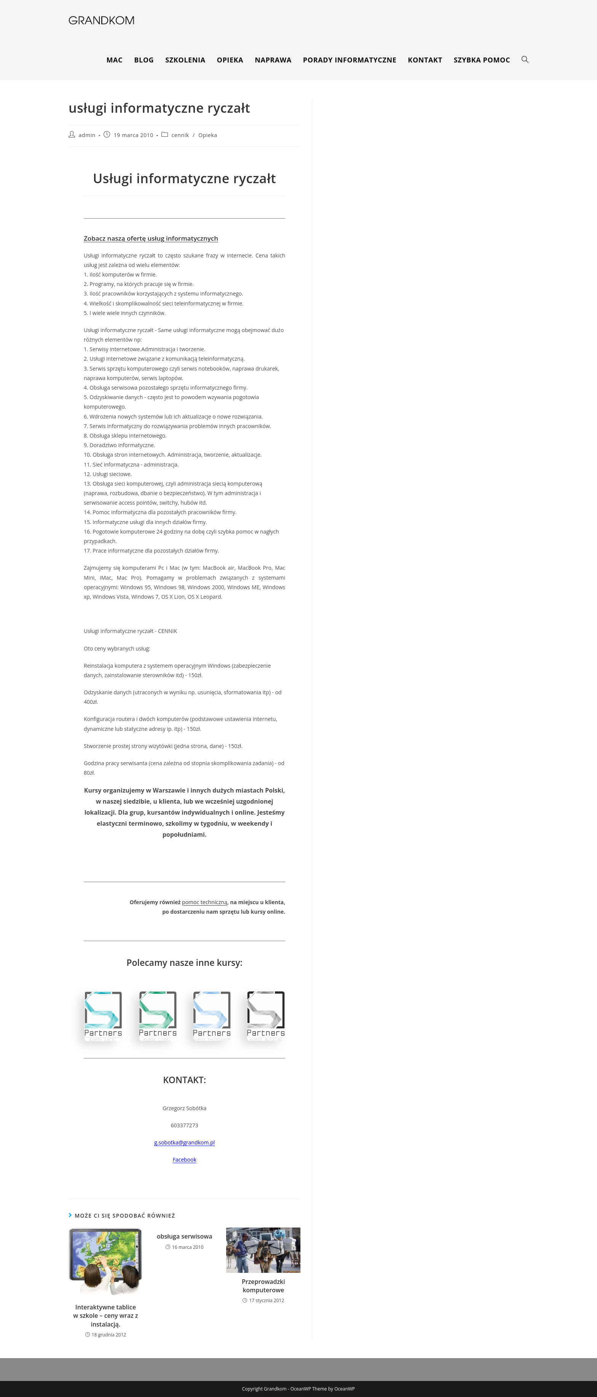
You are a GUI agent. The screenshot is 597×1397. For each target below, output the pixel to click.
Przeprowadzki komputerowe (263, 1285)
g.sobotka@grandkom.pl (184, 1142)
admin (87, 135)
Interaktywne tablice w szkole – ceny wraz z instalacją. (105, 1315)
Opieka (207, 135)
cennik (180, 135)
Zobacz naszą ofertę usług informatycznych (151, 238)
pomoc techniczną (204, 902)
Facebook (184, 1159)
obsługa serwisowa (184, 1236)
